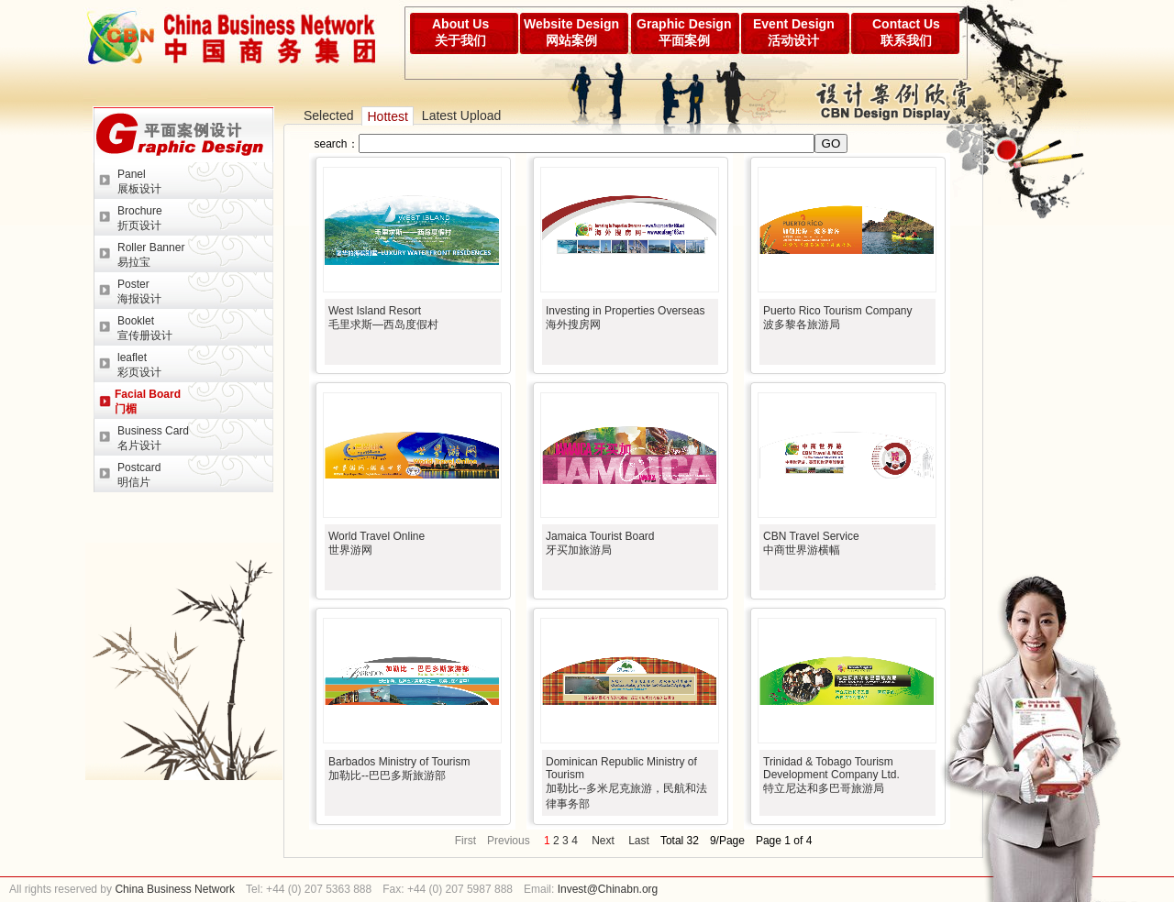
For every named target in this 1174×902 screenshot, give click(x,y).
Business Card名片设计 (153, 438)
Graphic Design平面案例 (684, 32)
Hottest (387, 116)
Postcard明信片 (139, 475)
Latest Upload (461, 115)
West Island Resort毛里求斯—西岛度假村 (383, 317)
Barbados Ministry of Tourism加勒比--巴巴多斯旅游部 (399, 768)
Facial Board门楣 (148, 401)
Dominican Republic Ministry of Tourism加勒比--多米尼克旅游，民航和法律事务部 (626, 782)
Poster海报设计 (139, 291)
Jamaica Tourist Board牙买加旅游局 (600, 543)
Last (638, 840)
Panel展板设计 (139, 181)
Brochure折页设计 (139, 218)
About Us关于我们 (460, 32)
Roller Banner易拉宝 (150, 255)
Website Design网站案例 (571, 32)
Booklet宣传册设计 (144, 328)
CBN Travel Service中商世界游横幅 (811, 543)
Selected (328, 115)
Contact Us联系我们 (906, 32)
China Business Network (173, 889)
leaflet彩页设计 (139, 365)
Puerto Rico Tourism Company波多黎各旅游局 (838, 317)
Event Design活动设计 (794, 32)
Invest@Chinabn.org (608, 889)
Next (603, 840)
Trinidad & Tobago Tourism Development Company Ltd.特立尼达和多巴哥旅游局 (831, 775)
